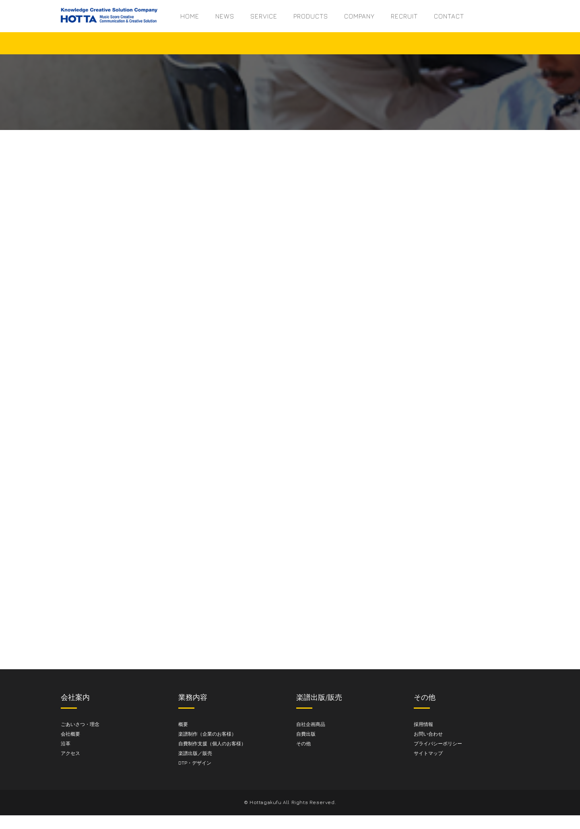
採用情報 (423, 724)
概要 (183, 724)
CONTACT (449, 16)
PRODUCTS (310, 16)
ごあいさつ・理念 (80, 724)
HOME (189, 16)
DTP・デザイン (194, 763)
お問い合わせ (428, 734)
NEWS (224, 16)
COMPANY (359, 16)
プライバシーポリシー (438, 743)
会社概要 (70, 734)
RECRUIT (404, 16)
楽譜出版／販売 (195, 753)
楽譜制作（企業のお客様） (207, 734)
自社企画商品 (310, 724)
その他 (303, 743)
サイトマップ (428, 753)
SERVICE (263, 16)
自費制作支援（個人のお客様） (212, 743)
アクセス (70, 753)
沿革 (65, 743)
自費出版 (306, 734)
